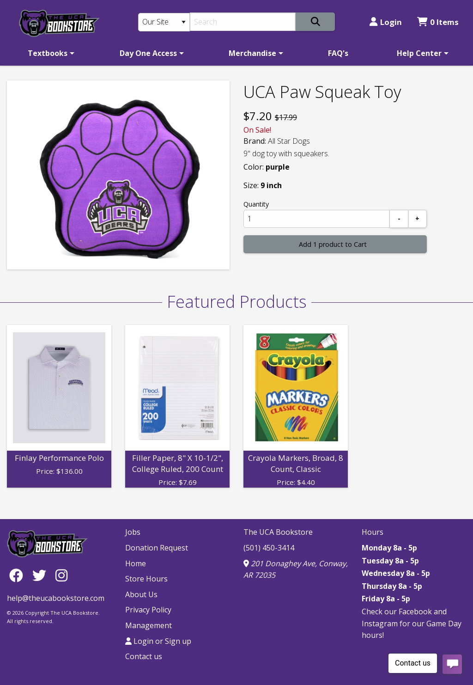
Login (386, 22)
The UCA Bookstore (278, 532)
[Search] (243, 21)
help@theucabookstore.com (55, 598)
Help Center (419, 53)
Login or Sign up (158, 641)
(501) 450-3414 (268, 548)
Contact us (143, 656)
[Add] (417, 219)
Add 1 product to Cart (333, 244)
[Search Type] (164, 22)
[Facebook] (18, 574)
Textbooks (47, 53)
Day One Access (148, 53)
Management (148, 625)
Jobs (132, 532)
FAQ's (338, 53)
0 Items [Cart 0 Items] (438, 22)
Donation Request (156, 548)
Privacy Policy (148, 610)
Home (135, 563)
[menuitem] (49, 53)
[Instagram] (61, 574)
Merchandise (252, 53)
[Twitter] (41, 574)
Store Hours (146, 579)
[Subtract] (399, 219)
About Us (141, 594)
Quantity (256, 204)
